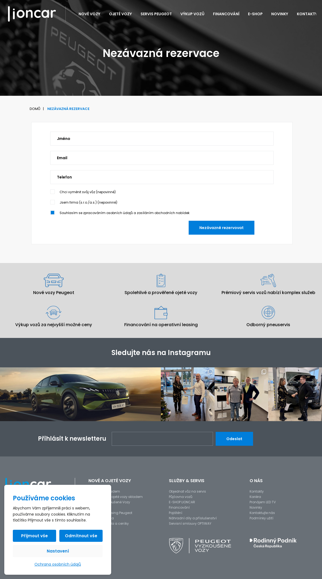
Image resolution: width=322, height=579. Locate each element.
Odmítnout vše (81, 536)
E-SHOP (255, 14)
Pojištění (175, 513)
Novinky (279, 14)
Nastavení (58, 551)
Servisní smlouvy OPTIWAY (190, 523)
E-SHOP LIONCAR (182, 502)
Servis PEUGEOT (156, 14)
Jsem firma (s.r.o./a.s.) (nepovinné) (88, 202)
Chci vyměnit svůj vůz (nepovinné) (88, 192)
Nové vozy (89, 14)
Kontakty (307, 14)
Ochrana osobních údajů (57, 564)
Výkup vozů (192, 14)
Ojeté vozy (120, 14)
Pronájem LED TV (263, 502)
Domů (35, 108)
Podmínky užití (261, 518)
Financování (226, 14)
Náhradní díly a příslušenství (193, 518)
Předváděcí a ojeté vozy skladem (115, 496)
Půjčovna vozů (180, 496)
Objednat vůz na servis (187, 491)
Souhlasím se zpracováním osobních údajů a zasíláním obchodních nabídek (124, 213)
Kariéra (255, 496)
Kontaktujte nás (262, 513)
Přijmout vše (34, 536)
